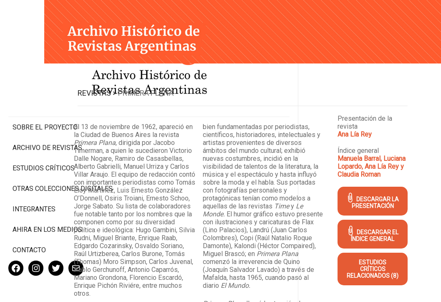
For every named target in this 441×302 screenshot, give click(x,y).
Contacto (29, 223)
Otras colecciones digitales (46, 157)
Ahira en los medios (47, 202)
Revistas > (157, 83)
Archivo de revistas (47, 113)
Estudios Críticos (44, 133)
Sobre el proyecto (45, 92)
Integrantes (34, 182)
